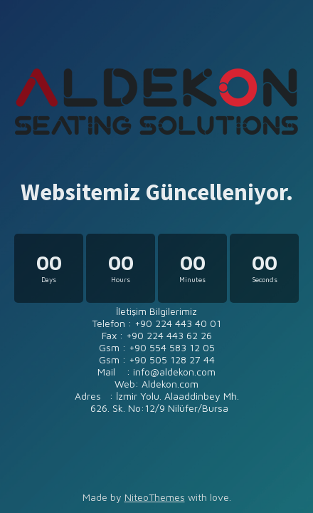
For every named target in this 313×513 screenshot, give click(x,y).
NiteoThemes (154, 497)
